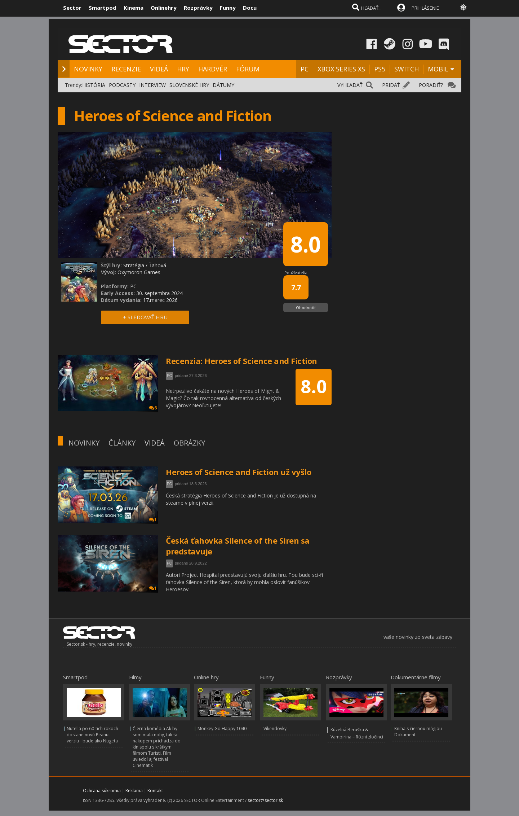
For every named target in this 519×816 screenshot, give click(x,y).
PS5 (379, 69)
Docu (250, 7)
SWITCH (406, 69)
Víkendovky (275, 728)
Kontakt (155, 791)
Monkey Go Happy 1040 (222, 728)
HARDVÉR (212, 69)
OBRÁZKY (189, 443)
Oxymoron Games (138, 272)
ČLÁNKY (122, 443)
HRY (183, 69)
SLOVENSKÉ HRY (189, 85)
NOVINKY (88, 69)
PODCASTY (122, 85)
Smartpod (102, 7)
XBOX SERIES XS (341, 69)
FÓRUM (248, 69)
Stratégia (133, 265)
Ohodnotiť (306, 307)
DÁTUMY (223, 85)
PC (305, 69)
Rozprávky (198, 7)
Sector (72, 7)
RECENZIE (126, 69)
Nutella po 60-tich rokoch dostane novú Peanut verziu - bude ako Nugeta (92, 734)
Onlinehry (164, 7)
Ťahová (157, 265)
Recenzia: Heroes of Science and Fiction (241, 360)
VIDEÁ (159, 69)
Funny (228, 7)
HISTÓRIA (93, 85)
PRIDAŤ (391, 85)
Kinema (133, 7)
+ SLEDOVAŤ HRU (145, 317)
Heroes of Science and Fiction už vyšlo (238, 471)
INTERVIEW (152, 85)
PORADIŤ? (431, 85)
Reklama (134, 791)
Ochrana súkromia (102, 791)
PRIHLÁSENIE (425, 8)
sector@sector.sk (265, 800)
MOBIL (438, 69)
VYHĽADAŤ (350, 85)
